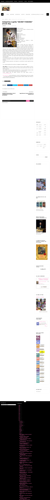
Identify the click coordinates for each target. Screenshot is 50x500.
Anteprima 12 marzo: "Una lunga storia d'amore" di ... (25, 451)
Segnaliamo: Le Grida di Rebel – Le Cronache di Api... (25, 411)
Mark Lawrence (41, 181)
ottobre (20, 321)
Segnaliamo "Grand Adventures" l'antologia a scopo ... (25, 396)
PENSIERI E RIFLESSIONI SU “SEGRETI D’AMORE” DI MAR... (25, 482)
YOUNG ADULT (20, 1)
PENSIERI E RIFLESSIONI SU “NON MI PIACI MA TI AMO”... (25, 424)
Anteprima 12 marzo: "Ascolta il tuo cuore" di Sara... (25, 453)
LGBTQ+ (25, 1)
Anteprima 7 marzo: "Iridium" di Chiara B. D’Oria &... (24, 459)
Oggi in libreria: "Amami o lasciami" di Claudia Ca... (25, 333)
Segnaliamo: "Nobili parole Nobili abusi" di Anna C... (25, 376)
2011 (19, 495)
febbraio (21, 488)
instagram (41, 27)
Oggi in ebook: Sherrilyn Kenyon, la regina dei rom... (25, 431)
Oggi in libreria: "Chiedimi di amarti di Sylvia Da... (25, 442)
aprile (20, 329)
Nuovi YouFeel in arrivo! (23, 383)
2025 (19, 304)
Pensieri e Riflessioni (39, 42)
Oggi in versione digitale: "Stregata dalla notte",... (25, 429)
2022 (19, 308)
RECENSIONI (17, 14)
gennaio (20, 489)
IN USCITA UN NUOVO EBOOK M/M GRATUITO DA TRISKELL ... (25, 387)
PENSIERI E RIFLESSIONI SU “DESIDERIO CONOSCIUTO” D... (25, 478)
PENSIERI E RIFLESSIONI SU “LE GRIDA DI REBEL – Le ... (25, 361)
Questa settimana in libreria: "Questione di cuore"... (24, 422)
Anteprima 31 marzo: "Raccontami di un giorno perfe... (25, 446)
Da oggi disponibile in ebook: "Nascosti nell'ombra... (24, 356)
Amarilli (41, 220)
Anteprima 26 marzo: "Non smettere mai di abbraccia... (25, 339)
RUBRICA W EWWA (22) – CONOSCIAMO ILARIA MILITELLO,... (25, 370)
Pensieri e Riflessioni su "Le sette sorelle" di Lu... (25, 439)
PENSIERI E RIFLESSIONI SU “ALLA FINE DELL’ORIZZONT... (25, 455)
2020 (19, 311)
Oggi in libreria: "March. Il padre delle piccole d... (25, 366)
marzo (20, 331)
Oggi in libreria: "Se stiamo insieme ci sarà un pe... (25, 470)
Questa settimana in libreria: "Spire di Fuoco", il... (26, 385)
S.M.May (10, 19)
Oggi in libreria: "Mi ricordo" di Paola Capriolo (25, 364)
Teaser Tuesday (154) (23, 440)
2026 (19, 303)
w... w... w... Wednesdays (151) (24, 362)
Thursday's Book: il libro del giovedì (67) (25, 466)
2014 (19, 491)
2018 (19, 314)
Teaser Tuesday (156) (23, 372)
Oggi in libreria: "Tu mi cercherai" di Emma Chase (25, 400)
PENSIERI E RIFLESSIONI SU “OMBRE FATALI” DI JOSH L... (25, 463)
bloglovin (41, 23)
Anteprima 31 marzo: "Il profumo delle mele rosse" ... (25, 374)
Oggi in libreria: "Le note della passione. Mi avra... (24, 444)
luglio (20, 325)
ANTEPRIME (12, 14)
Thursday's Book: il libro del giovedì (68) (25, 426)
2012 (19, 494)
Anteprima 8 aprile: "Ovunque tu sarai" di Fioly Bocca (25, 380)
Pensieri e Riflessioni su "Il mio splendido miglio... (24, 398)
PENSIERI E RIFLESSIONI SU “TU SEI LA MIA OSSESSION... (25, 382)
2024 (19, 306)
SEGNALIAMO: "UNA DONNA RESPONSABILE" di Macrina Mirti (25, 418)
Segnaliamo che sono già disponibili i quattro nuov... (25, 457)
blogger (26, 104)
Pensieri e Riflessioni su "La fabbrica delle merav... (25, 420)
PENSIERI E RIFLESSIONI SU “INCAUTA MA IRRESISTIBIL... (25, 352)
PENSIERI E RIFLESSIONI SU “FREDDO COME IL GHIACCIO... (25, 486)
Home (3, 19)
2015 (19, 318)
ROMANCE (2, 1)
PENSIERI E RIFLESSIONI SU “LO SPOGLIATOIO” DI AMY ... (24, 406)
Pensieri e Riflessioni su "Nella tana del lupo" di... (25, 389)
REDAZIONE (28, 14)
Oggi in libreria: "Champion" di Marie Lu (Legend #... (25, 409)
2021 (19, 310)
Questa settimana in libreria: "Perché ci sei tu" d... (25, 350)
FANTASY (15, 1)
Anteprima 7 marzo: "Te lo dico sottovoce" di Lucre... (24, 461)
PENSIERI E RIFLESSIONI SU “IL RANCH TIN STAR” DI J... (25, 414)
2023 (19, 307)
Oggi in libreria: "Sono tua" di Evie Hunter (25, 468)
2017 (19, 315)
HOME (8, 14)
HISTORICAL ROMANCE (9, 1)
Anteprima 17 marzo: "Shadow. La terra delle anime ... (25, 416)
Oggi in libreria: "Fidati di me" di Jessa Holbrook (26, 436)
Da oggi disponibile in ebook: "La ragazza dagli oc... (25, 358)
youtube (41, 33)
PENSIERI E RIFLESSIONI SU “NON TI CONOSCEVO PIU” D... (25, 337)
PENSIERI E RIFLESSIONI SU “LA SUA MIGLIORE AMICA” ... (25, 448)
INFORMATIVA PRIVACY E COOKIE (37, 14)
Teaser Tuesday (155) (23, 407)
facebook (29, 104)
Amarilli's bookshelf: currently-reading (43, 177)
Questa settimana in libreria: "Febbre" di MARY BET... (24, 341)
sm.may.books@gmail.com (7, 74)
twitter (41, 31)
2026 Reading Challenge (42, 219)
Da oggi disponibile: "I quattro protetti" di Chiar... (24, 484)
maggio (20, 328)
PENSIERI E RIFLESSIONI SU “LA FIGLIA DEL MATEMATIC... (25, 433)
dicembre (21, 319)
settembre (21, 323)
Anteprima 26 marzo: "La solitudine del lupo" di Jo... (25, 368)
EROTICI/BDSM (30, 1)
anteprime (6, 19)
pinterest (41, 29)
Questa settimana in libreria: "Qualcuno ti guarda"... (24, 348)
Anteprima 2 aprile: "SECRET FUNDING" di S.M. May (24, 335)
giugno (20, 327)
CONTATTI (23, 14)
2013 (19, 492)
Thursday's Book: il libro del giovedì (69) (25, 392)
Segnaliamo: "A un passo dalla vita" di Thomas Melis (25, 404)
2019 (19, 312)
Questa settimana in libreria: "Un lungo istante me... (25, 346)
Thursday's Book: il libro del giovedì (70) (25, 354)
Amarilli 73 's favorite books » (43, 209)
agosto (20, 324)
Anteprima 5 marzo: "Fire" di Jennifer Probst (25, 474)
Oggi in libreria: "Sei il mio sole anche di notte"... (25, 394)
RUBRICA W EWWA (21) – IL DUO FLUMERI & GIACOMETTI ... (24, 472)
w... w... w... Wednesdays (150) (24, 402)
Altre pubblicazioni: (6, 76)
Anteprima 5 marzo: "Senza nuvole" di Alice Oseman (26, 480)
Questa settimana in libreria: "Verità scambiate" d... (25, 343)
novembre (21, 320)
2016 (19, 316)
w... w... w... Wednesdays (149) (24, 434)
